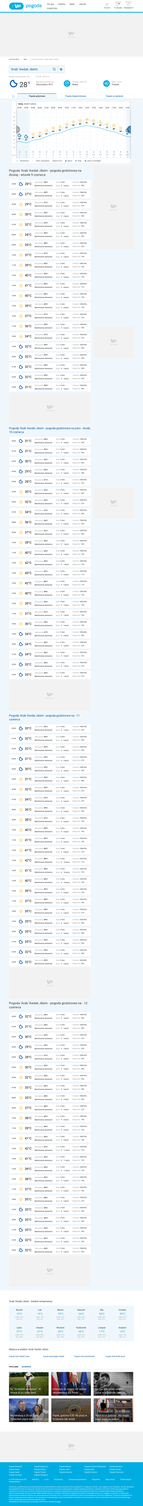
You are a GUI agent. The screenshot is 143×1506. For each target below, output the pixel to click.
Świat (72, 4)
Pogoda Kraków (40, 1469)
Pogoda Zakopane (41, 1475)
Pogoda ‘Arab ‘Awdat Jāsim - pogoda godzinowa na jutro (45, 428)
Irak (25, 59)
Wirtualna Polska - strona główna (16, 6)
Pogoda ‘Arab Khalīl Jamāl (115, 1356)
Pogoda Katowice (116, 1466)
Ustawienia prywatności (77, 1479)
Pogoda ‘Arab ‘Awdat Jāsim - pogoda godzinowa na (42, 715)
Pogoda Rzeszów (65, 1472)
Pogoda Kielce (14, 1469)
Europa (61, 4)
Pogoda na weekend (114, 96)
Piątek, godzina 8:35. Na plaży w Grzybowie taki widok (70, 1417)
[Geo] (61, 69)
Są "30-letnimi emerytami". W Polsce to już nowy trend (25, 1391)
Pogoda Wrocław (15, 1475)
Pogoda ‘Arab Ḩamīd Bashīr (84, 1356)
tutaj (58, 1502)
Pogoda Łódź (89, 1469)
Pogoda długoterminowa (75, 96)
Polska (50, 4)
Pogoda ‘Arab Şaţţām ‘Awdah (53, 1356)
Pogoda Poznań (40, 1472)
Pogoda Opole (14, 1472)
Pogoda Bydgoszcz (41, 1466)
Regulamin (96, 1479)
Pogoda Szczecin (90, 1472)
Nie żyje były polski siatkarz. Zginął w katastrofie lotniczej (110, 1391)
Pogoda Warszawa (116, 1472)
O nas (46, 1479)
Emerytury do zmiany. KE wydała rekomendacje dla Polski (69, 1391)
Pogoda (33, 6)
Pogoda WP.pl (14, 59)
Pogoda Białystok (15, 1466)
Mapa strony (110, 1479)
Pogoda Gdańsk (65, 1466)
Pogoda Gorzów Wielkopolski (95, 1466)
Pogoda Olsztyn (115, 1469)
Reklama (35, 1479)
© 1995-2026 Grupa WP (18, 1479)
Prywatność (58, 1479)
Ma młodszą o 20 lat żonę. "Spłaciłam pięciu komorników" (26, 1417)
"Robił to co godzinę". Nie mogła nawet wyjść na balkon (112, 1417)
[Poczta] (107, 6)
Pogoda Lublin (64, 1469)
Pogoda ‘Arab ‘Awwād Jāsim (19, 1356)
